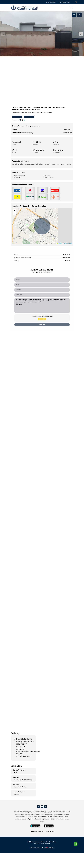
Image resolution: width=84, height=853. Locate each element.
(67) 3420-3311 (64, 2)
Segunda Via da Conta (20, 787)
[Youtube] (45, 806)
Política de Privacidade (37, 831)
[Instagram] (38, 806)
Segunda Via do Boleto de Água (23, 779)
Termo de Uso (49, 831)
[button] (76, 2)
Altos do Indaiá (25, 112)
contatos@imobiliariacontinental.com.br (28, 751)
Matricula (16, 794)
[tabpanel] (42, 33)
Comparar (29, 117)
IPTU (15, 772)
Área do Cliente (50, 2)
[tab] (74, 15)
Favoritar (17, 117)
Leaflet (59, 243)
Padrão (17, 112)
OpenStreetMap (67, 243)
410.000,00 (68, 130)
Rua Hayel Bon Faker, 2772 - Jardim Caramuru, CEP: (25, 743)
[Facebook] (42, 806)
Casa (13, 112)
